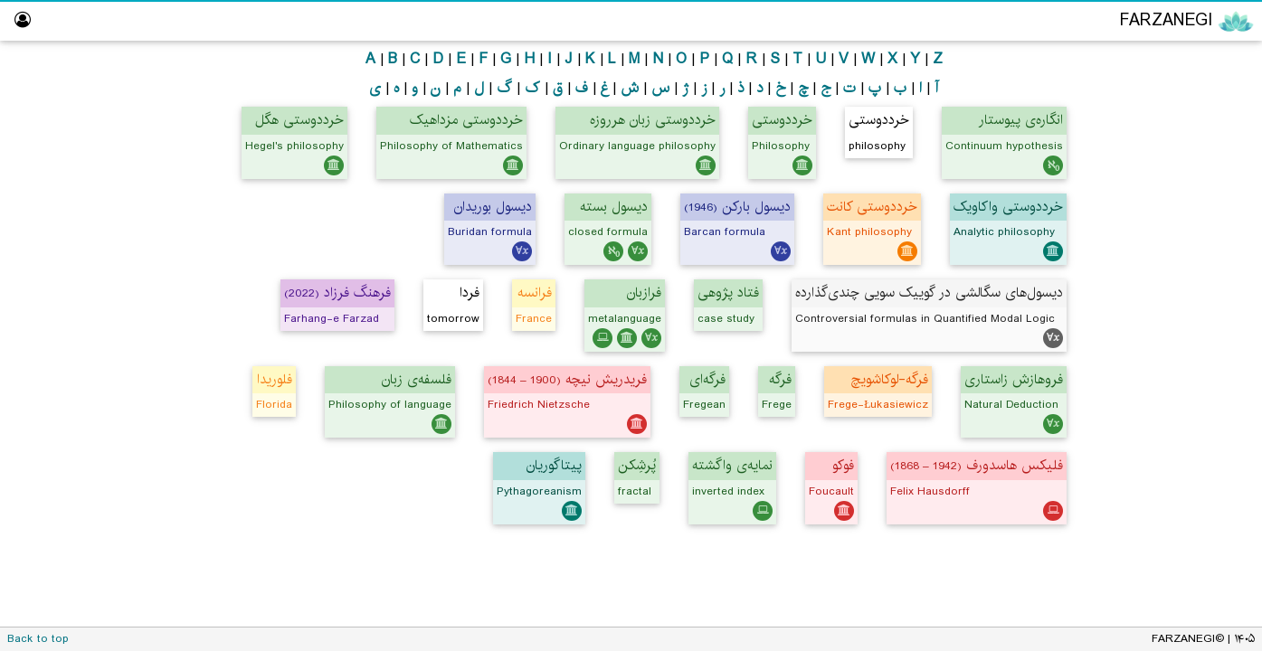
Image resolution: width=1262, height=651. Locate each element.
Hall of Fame (1199, 341)
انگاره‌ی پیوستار (1021, 119)
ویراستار (1216, 271)
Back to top (38, 638)
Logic (1193, 132)
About (1219, 446)
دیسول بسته (614, 206)
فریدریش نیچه (567, 379)
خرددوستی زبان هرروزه (653, 119)
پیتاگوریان (554, 465)
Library (1218, 376)
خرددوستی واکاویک (1008, 206)
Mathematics (1170, 167)
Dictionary (1208, 411)
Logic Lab (1209, 307)
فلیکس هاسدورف (976, 465)
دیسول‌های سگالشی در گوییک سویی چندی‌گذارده (929, 292)
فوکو (843, 465)
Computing (1176, 202)
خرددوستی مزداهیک (466, 119)
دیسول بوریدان (493, 206)
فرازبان (644, 292)
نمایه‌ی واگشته (732, 465)
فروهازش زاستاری (1013, 379)
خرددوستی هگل (299, 119)
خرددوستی (782, 119)
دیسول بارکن (737, 206)
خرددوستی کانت (872, 206)
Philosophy (1176, 98)
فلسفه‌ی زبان (416, 379)
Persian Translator (1177, 237)
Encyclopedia (1172, 61)
